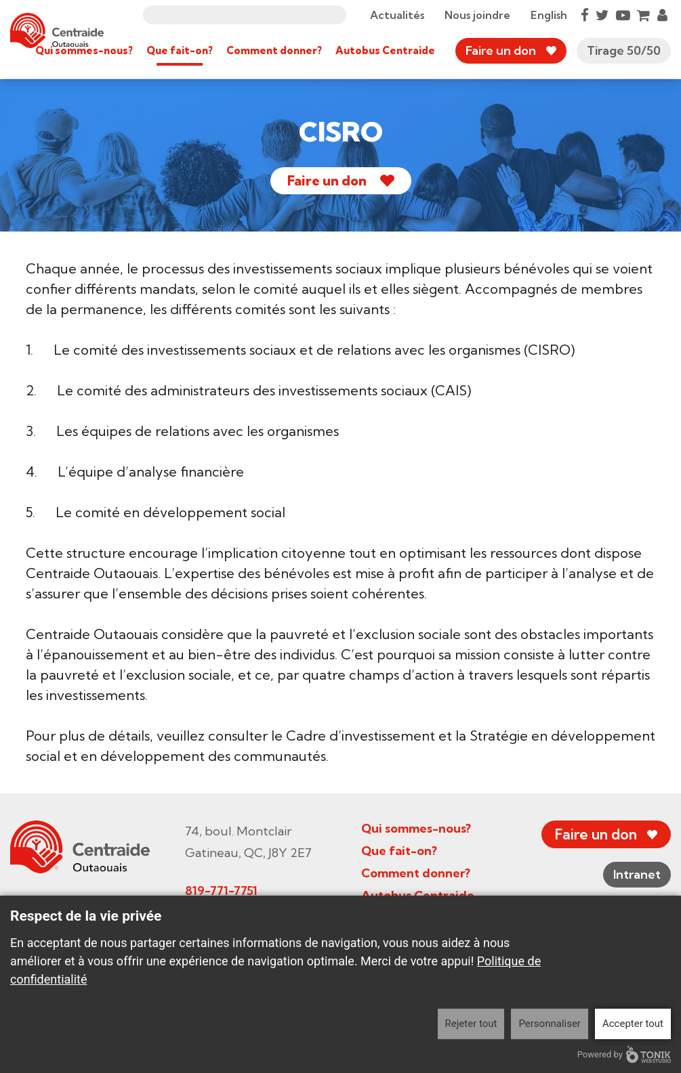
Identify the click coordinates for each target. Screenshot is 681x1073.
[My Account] (662, 14)
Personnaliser (549, 1023)
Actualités (397, 15)
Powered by (624, 1054)
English (549, 15)
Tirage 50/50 (624, 50)
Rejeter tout (471, 1023)
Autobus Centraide (385, 50)
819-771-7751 (221, 890)
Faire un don (501, 50)
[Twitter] (602, 14)
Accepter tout (632, 1023)
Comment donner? (274, 50)
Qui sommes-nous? (84, 50)
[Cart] (644, 14)
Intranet (637, 874)
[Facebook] (584, 14)
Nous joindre (477, 15)
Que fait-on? (179, 50)
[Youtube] (623, 14)
